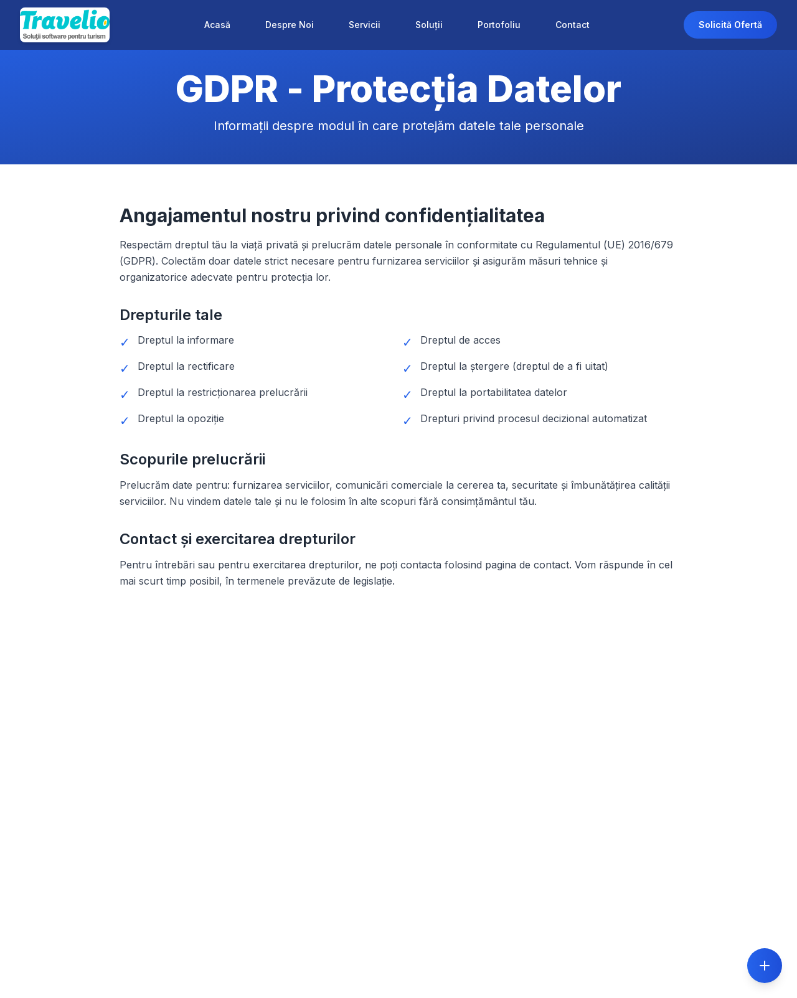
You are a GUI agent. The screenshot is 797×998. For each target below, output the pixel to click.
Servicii (364, 24)
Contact (572, 24)
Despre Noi (289, 24)
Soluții (429, 24)
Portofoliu (499, 24)
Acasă (217, 24)
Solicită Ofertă (730, 24)
